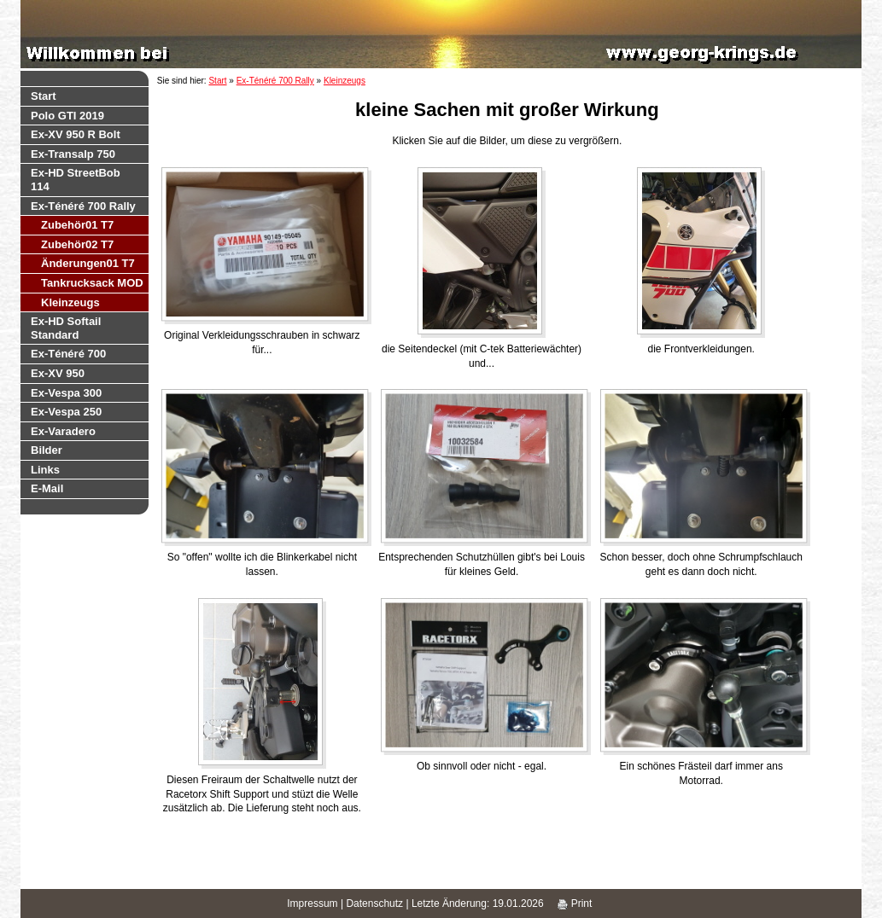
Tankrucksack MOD (92, 282)
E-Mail (47, 488)
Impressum (312, 903)
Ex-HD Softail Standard (66, 328)
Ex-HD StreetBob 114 (75, 179)
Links (45, 469)
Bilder (46, 450)
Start (43, 96)
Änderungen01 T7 (88, 263)
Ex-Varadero (63, 431)
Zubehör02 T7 (77, 244)
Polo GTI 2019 (67, 115)
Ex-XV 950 (58, 373)
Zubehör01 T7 (77, 224)
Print (575, 903)
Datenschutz (374, 903)
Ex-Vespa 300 (66, 392)
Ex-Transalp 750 (73, 154)
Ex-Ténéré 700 (68, 353)
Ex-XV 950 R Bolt (75, 134)
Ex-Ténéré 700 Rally (83, 206)
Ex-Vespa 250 (66, 411)
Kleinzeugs (70, 302)
